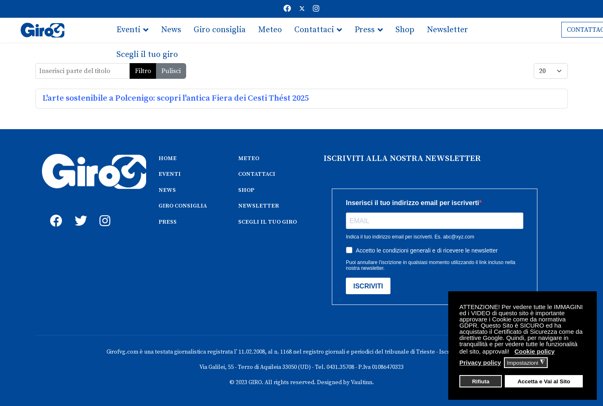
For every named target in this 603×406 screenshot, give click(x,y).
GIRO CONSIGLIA (182, 206)
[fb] (54, 211)
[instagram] (103, 211)
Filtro (143, 71)
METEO (248, 158)
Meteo (270, 30)
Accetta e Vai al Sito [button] (544, 381)
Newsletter (447, 30)
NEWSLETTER (258, 206)
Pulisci (171, 71)
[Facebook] (287, 9)
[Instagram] (316, 9)
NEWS (167, 190)
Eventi (128, 30)
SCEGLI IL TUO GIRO (267, 222)
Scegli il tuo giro (147, 55)
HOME (167, 158)
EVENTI (169, 174)
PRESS (167, 222)
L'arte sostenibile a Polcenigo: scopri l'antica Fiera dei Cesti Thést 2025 (176, 98)
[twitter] (79, 211)
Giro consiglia (220, 30)
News (171, 30)
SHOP (246, 190)
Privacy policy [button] (480, 362)
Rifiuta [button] (480, 381)
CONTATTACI (256, 174)
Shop (404, 30)
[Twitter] (302, 9)
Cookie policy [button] (534, 351)
